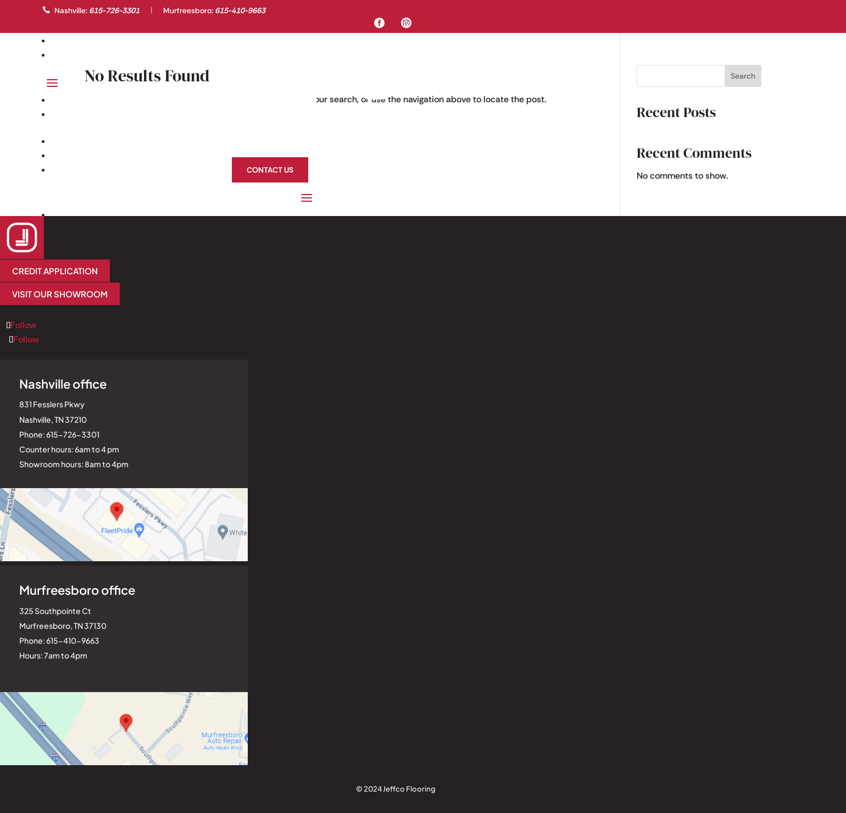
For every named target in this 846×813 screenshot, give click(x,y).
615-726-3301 (114, 10)
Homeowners (276, 141)
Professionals (91, 54)
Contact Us (270, 170)
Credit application (55, 271)
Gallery (73, 40)
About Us (284, 155)
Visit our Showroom (60, 294)
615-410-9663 (240, 10)
